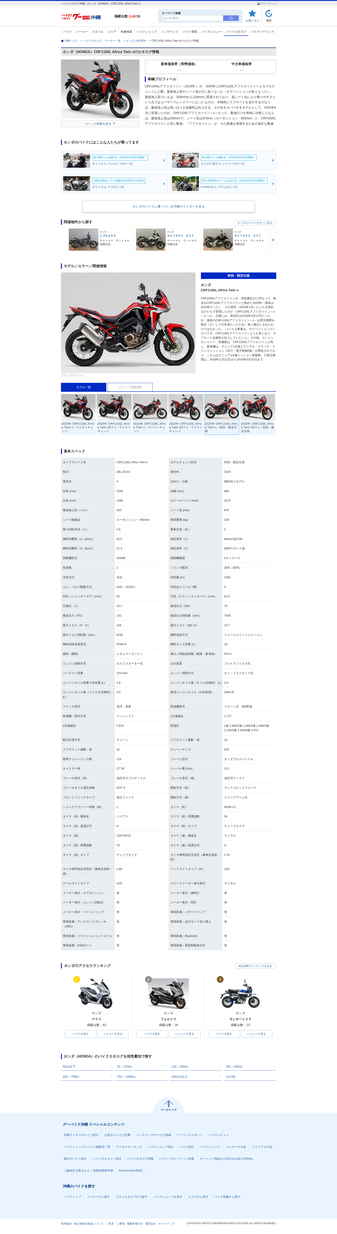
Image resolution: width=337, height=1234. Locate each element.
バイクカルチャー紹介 (107, 1158)
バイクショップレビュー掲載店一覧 (87, 1146)
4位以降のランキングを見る (255, 966)
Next (273, 239)
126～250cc (179, 1066)
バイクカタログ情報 (140, 1158)
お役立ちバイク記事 (117, 1135)
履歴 (269, 20)
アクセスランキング (129, 1146)
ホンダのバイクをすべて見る (254, 222)
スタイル (98, 31)
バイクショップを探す (168, 1196)
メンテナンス (169, 31)
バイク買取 (190, 31)
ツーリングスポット (190, 1135)
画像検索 (126, 31)
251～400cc (234, 1066)
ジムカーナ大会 (236, 1146)
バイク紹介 (187, 1146)
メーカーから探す (98, 1196)
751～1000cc (126, 1076)
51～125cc (124, 1066)
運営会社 (150, 1223)
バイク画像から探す (227, 1196)
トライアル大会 (262, 1146)
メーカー (82, 31)
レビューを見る (113, 1033)
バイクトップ (72, 1196)
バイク (67, 31)
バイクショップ (147, 31)
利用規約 (66, 1223)
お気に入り (252, 20)
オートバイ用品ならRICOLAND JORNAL (226, 1158)
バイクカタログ (236, 31)
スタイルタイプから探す (132, 1196)
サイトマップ (266, 3)
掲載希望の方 (135, 1223)
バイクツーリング (262, 31)
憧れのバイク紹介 (75, 1158)
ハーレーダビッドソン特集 (176, 1158)
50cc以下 (69, 1066)
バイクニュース (210, 1146)
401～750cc (71, 1076)
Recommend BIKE (131, 1170)
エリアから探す (198, 1196)
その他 (230, 1076)
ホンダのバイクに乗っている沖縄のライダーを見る (169, 206)
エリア (112, 31)
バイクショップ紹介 (161, 1146)
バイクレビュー (211, 31)
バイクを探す (80, 1033)
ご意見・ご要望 (115, 1223)
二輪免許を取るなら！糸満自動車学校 (88, 1170)
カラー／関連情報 (130, 387)
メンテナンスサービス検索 (153, 1135)
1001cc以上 (179, 1076)
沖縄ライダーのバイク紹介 (81, 1135)
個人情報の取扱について (89, 1223)
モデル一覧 (83, 387)
